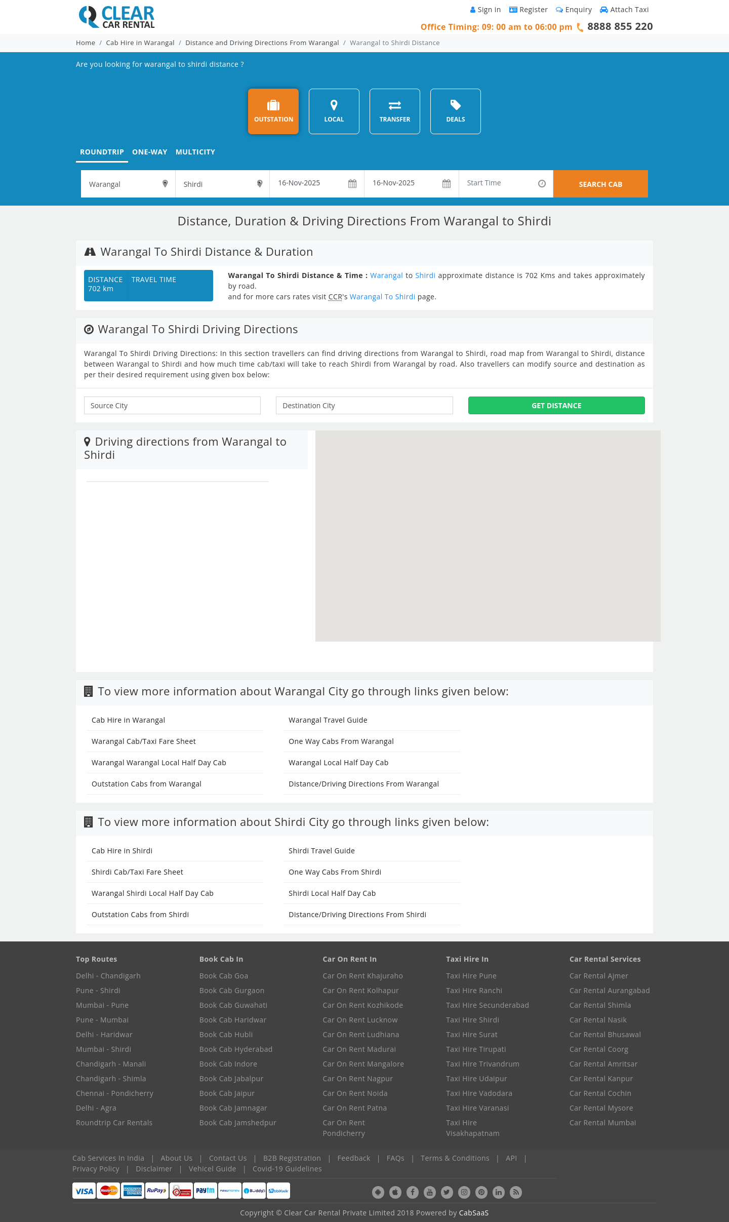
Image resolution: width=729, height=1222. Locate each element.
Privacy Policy (95, 1168)
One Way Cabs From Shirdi (335, 872)
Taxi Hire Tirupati (476, 1049)
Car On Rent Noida (355, 1093)
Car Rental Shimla (600, 1005)
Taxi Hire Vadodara (479, 1093)
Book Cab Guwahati (233, 1005)
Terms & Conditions (455, 1158)
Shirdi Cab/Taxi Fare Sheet (137, 872)
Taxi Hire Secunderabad (487, 1005)
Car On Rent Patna (355, 1108)
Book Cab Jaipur (227, 1093)
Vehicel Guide (212, 1168)
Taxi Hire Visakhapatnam (473, 1128)
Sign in (485, 9)
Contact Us (228, 1158)
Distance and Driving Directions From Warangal (262, 42)
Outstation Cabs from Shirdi (140, 914)
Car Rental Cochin (600, 1093)
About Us (177, 1158)
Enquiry (574, 9)
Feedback (354, 1158)
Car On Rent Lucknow (360, 1019)
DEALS (455, 111)
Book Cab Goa (224, 975)
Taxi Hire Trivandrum (482, 1064)
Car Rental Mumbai (603, 1122)
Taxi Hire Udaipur (476, 1078)
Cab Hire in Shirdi (122, 850)
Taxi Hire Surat (472, 1034)
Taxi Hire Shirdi (472, 1019)
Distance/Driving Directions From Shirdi (357, 914)
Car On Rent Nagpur (358, 1078)
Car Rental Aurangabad (610, 990)
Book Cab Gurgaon (232, 990)
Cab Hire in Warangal (140, 42)
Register (528, 9)
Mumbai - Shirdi (103, 1049)
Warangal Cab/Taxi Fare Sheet (144, 741)
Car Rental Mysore (601, 1108)
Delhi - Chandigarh (108, 975)
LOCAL (334, 111)
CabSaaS (474, 1212)
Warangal (386, 275)
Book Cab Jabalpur (231, 1078)
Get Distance (556, 405)
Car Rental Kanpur (601, 1078)
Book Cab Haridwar (233, 1019)
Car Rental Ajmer (599, 975)
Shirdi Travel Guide (322, 850)
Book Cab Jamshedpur (237, 1122)
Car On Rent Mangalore (363, 1064)
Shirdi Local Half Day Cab (332, 893)
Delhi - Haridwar (104, 1034)
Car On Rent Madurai (359, 1049)
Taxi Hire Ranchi (474, 990)
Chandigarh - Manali (111, 1064)
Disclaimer (154, 1168)
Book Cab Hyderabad (236, 1049)
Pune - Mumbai (102, 1019)
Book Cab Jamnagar (233, 1108)
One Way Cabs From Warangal (341, 741)
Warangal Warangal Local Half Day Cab (159, 762)
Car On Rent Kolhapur (361, 990)
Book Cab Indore (228, 1064)
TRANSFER (395, 111)
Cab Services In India (108, 1158)
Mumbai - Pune (102, 1005)
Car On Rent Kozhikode (363, 1005)
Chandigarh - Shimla (111, 1078)
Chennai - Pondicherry (114, 1093)
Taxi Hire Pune (471, 975)
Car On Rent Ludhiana (361, 1034)
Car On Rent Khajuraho (363, 975)
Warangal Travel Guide (328, 720)
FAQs (395, 1158)
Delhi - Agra (96, 1108)
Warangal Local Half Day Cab (338, 762)
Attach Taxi (624, 9)
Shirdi (425, 275)
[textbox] (128, 183)
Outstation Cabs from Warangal (146, 784)
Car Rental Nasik (598, 1019)
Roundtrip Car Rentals (114, 1122)
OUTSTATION (274, 111)
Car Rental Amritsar (604, 1064)
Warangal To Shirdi (383, 296)
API (511, 1158)
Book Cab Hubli (226, 1034)
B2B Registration (292, 1158)
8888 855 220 (620, 26)
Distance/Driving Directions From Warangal (364, 784)
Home (85, 42)
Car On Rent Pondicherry (344, 1128)
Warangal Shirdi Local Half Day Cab (153, 893)
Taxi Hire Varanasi (477, 1108)
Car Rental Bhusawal (605, 1034)
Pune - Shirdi (98, 990)
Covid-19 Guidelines (287, 1168)
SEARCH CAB (601, 184)
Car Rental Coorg (599, 1049)
